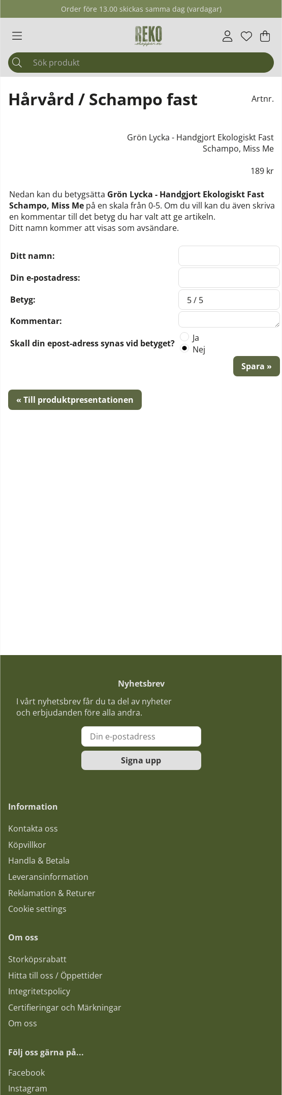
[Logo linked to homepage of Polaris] (148, 36)
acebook (28, 1072)
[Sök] (141, 62)
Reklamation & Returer (52, 893)
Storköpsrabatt (37, 959)
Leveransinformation (48, 876)
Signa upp (141, 760)
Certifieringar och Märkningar (64, 1007)
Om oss (22, 1023)
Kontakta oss (33, 828)
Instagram (27, 1088)
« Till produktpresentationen (75, 399)
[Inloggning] (227, 36)
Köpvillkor (27, 844)
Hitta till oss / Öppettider (55, 975)
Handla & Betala (39, 860)
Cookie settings (37, 908)
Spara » (256, 366)
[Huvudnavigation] (17, 36)
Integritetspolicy (39, 991)
